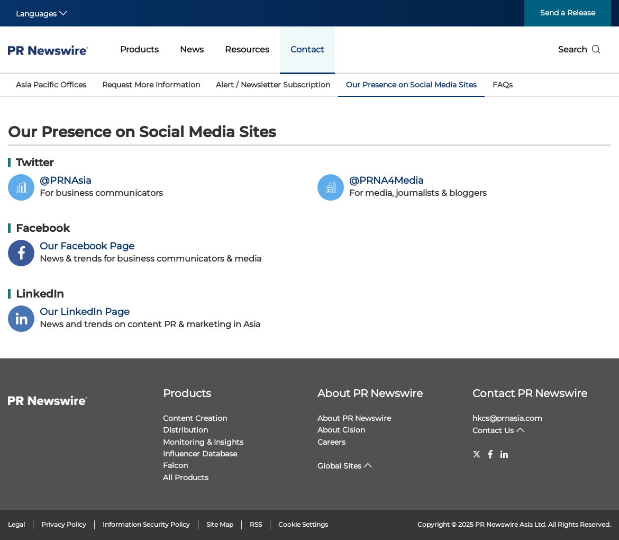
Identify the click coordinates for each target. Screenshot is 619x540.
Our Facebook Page (87, 246)
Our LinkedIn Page (85, 312)
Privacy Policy (63, 524)
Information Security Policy (146, 524)
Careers (331, 442)
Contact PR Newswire (529, 393)
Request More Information (151, 84)
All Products (185, 477)
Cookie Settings (303, 524)
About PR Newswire (370, 393)
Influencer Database (200, 453)
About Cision (341, 430)
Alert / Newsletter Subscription (273, 84)
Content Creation (195, 418)
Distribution (185, 430)
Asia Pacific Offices (51, 84)
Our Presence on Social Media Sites (411, 84)
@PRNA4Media (386, 180)
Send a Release (567, 12)
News (192, 49)
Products (139, 49)
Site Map (219, 524)
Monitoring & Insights (203, 442)
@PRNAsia (66, 180)
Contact (307, 49)
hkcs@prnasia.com (507, 418)
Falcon (175, 465)
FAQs (503, 84)
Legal (16, 524)
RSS (256, 524)
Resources (247, 49)
